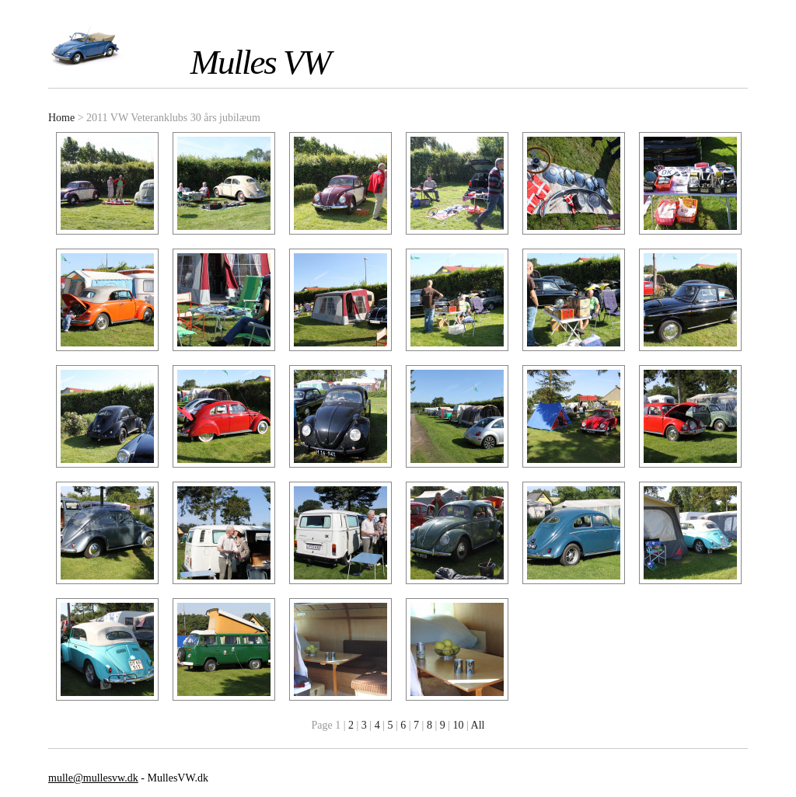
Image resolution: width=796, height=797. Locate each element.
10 (458, 725)
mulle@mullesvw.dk (93, 778)
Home (61, 118)
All (478, 725)
